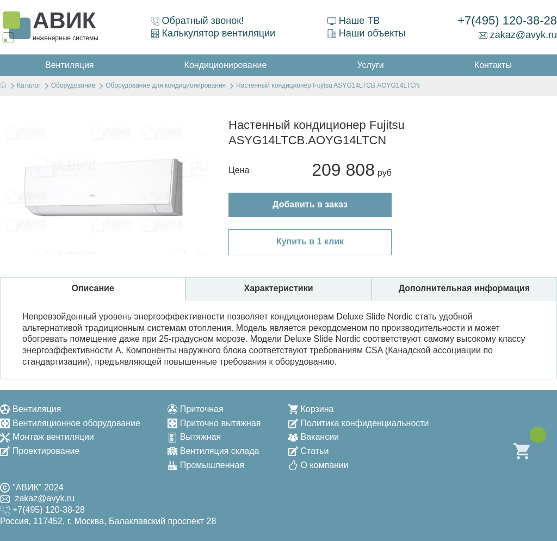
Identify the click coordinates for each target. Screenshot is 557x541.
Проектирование (39, 451)
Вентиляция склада (213, 451)
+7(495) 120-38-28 (507, 20)
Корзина (311, 409)
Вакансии (313, 436)
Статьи (308, 451)
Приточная (196, 409)
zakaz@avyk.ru (518, 34)
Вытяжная (194, 436)
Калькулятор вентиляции (213, 33)
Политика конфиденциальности (358, 423)
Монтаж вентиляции (47, 436)
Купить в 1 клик (310, 241)
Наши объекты (366, 33)
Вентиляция (30, 409)
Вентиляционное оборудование (70, 423)
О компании (318, 465)
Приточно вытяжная (214, 423)
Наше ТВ (353, 20)
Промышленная (206, 465)
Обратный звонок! (197, 20)
